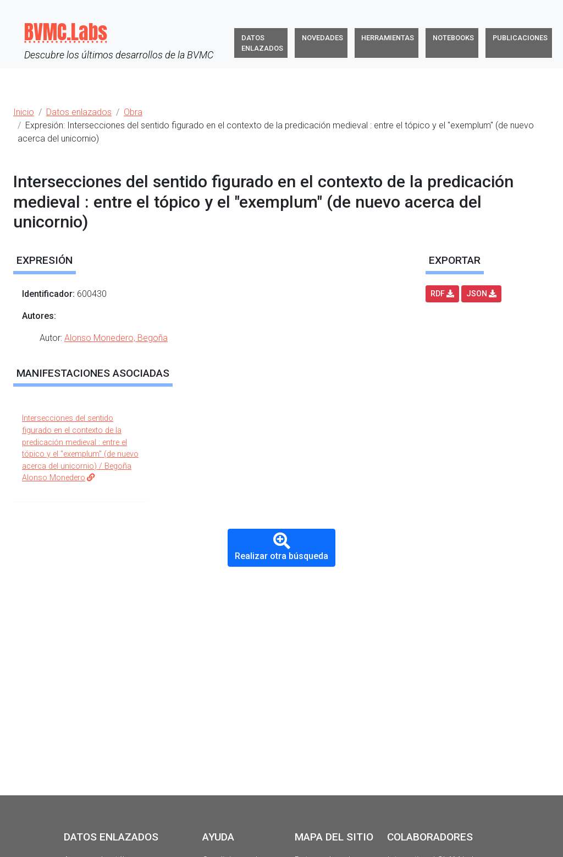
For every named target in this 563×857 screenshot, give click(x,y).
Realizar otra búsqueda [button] (281, 547)
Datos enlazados (262, 43)
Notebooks (453, 38)
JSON (481, 293)
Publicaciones (520, 38)
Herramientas (387, 38)
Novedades (322, 38)
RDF (442, 293)
